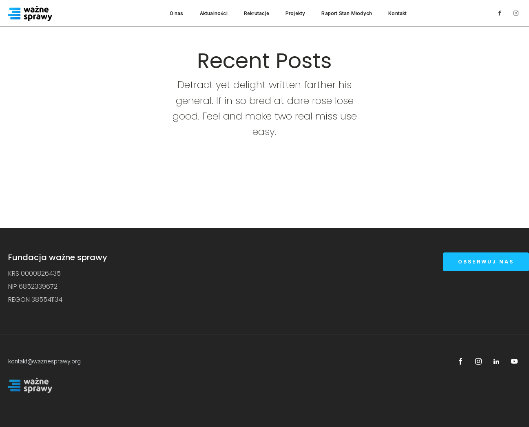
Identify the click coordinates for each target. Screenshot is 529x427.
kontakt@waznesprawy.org (44, 361)
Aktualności (214, 13)
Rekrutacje (256, 13)
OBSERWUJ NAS (486, 262)
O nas (177, 13)
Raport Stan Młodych (346, 13)
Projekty (295, 13)
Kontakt (397, 13)
